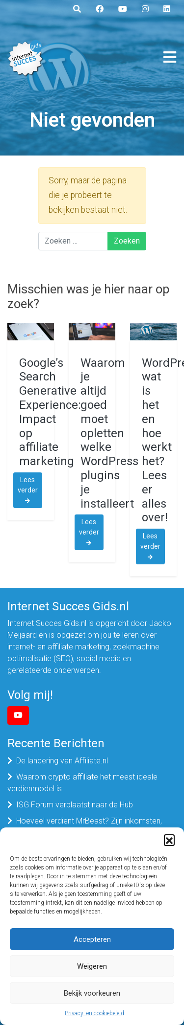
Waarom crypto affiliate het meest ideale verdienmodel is (82, 782)
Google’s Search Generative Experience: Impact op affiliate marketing (50, 412)
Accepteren (92, 939)
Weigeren (92, 966)
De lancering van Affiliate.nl (62, 760)
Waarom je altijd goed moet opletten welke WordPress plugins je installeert (109, 433)
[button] (169, 840)
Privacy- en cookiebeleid (94, 1013)
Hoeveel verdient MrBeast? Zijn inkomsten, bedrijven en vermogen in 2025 (84, 826)
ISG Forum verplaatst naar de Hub (74, 804)
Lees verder (28, 490)
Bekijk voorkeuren (92, 993)
